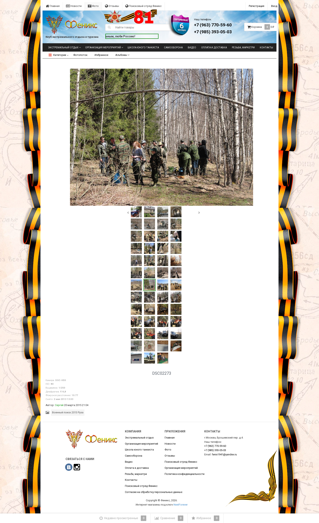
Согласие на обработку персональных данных (153, 492)
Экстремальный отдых (63, 47)
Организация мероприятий (103, 47)
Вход (274, 6)
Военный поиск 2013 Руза (67, 412)
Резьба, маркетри (243, 47)
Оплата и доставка (214, 47)
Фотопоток (80, 54)
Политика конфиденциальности (184, 473)
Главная (53, 6)
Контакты (266, 47)
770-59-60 (215, 445)
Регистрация (256, 6)
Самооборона (173, 47)
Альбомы (122, 54)
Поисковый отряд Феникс (143, 6)
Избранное (101, 54)
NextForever (181, 504)
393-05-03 (215, 450)
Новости (74, 6)
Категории (57, 54)
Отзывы (112, 6)
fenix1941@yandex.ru (224, 454)
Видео (192, 47)
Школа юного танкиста (143, 47)
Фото (93, 6)
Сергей (59, 405)
